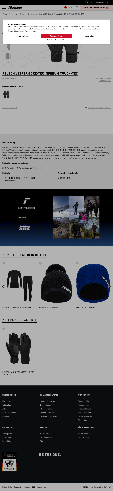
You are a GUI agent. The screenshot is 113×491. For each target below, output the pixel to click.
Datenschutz (51, 39)
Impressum (62, 39)
